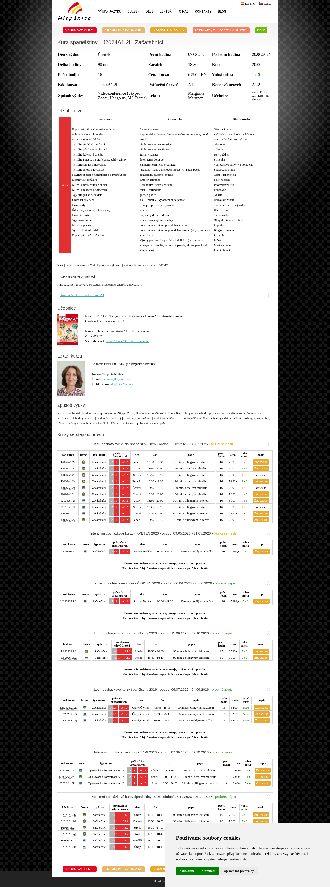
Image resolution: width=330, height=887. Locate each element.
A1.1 (114, 462)
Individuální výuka (169, 30)
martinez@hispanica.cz (115, 379)
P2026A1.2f (68, 827)
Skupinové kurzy (80, 30)
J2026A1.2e (68, 481)
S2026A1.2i (67, 783)
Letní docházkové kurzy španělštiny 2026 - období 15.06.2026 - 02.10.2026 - (182, 633)
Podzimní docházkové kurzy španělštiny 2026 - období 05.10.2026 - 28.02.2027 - (180, 797)
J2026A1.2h (68, 494)
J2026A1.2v (68, 519)
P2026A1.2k (68, 847)
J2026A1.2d (68, 475)
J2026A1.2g (68, 487)
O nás (184, 11)
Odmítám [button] (208, 871)
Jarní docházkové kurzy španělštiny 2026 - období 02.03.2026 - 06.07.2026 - (181, 444)
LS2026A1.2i (69, 657)
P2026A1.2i (68, 840)
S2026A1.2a (66, 770)
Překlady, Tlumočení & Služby (221, 30)
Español (247, 3)
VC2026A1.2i (68, 601)
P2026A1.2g (68, 834)
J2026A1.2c (68, 468)
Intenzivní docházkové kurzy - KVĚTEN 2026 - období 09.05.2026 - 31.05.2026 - (180, 533)
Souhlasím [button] (187, 871)
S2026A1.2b (66, 776)
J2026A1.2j (68, 500)
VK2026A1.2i (68, 551)
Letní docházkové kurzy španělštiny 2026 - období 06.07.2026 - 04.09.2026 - (182, 689)
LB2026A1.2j (68, 720)
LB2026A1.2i (68, 714)
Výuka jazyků (109, 11)
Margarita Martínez (121, 384)
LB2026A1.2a (68, 707)
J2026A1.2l (68, 507)
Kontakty (203, 11)
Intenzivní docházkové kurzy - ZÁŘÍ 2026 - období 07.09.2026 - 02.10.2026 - (182, 752)
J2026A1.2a (68, 462)
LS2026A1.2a (69, 651)
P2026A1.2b (68, 814)
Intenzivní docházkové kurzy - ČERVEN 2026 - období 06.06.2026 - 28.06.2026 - (180, 583)
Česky (264, 3)
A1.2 (125, 462)
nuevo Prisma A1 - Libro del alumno (127, 341)
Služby (133, 11)
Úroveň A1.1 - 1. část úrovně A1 (165, 295)
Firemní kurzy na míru (123, 30)
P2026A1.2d (68, 821)
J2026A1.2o (68, 513)
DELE (149, 11)
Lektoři (166, 11)
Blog (222, 11)
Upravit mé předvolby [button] (239, 871)
